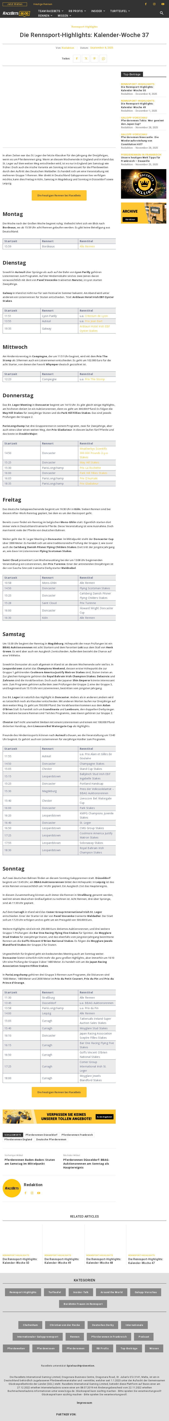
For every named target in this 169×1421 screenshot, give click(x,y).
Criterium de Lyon (96, 316)
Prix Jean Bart (93, 321)
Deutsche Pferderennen (51, 1139)
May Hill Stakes (89, 462)
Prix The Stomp (95, 379)
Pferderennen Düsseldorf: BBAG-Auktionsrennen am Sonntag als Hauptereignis (86, 1163)
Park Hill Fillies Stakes (93, 473)
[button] (161, 13)
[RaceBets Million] (143, 184)
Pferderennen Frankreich (77, 1134)
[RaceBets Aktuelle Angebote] (59, 1117)
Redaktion (68, 48)
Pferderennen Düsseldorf (42, 1134)
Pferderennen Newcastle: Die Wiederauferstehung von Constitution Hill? (140, 141)
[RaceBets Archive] (143, 213)
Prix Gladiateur (89, 483)
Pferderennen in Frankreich (141, 154)
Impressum (84, 1399)
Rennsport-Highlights (85, 26)
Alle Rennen (87, 246)
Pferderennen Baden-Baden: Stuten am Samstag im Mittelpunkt (30, 1161)
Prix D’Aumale (89, 478)
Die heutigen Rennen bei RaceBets (59, 195)
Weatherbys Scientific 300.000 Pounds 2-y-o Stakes (94, 453)
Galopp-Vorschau (134, 117)
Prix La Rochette (90, 468)
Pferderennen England (18, 1139)
